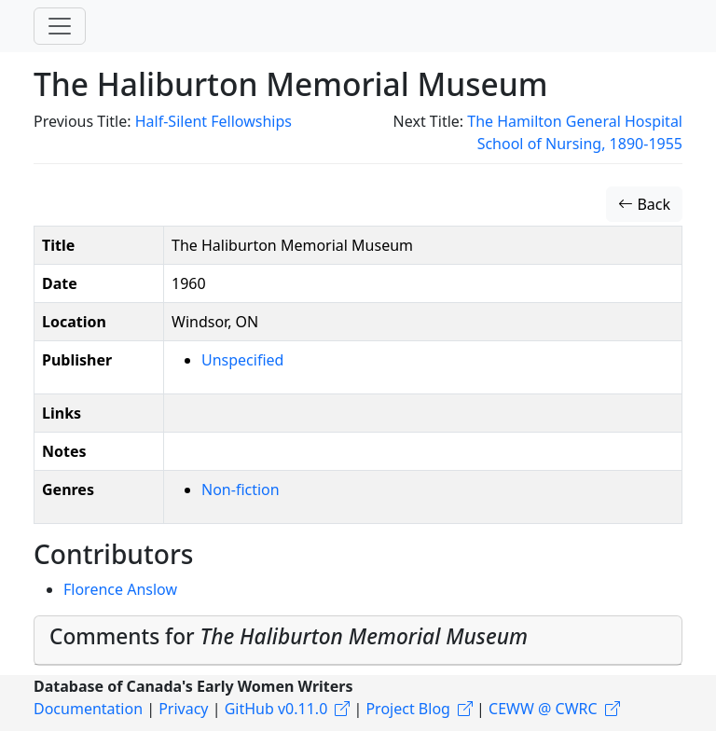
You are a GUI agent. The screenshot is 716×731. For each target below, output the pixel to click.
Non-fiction (240, 489)
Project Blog (407, 708)
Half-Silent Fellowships (213, 121)
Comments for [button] (288, 636)
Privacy (183, 708)
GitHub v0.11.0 (276, 708)
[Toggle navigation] (60, 26)
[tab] (358, 640)
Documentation (88, 708)
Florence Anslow (120, 589)
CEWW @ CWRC (543, 708)
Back (644, 204)
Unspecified (242, 360)
